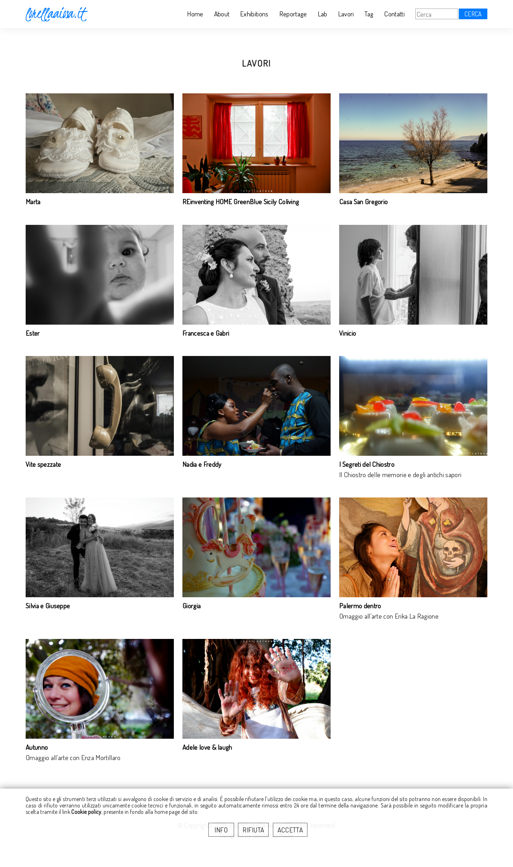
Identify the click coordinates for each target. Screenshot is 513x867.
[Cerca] (436, 14)
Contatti (394, 13)
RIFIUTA (253, 829)
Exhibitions (254, 13)
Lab (322, 13)
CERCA (473, 14)
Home (195, 13)
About (222, 13)
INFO (221, 829)
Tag (368, 13)
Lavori (346, 13)
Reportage (293, 13)
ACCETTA (290, 829)
